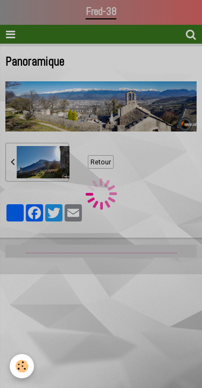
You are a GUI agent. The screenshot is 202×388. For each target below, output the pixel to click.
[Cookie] (22, 366)
